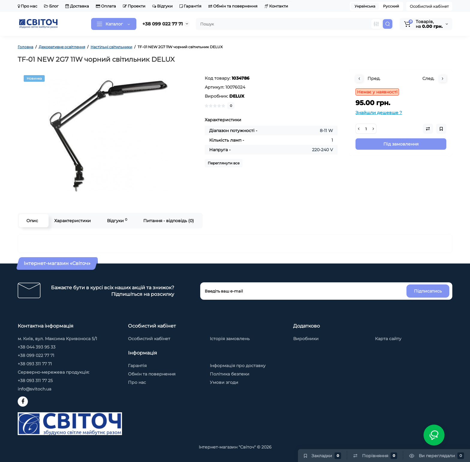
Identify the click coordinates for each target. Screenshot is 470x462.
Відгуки (162, 6)
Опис (32, 220)
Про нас (27, 6)
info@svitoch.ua (34, 389)
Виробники (306, 338)
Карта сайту (388, 338)
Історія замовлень (230, 338)
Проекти (134, 6)
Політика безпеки (229, 374)
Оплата (106, 6)
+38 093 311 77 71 (35, 363)
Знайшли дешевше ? (378, 112)
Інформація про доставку (238, 365)
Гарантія (190, 6)
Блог (51, 6)
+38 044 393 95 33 (36, 347)
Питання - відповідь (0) (168, 220)
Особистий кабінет (429, 6)
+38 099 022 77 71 (162, 24)
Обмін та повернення (232, 6)
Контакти (276, 6)
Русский (391, 6)
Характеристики (72, 220)
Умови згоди (224, 382)
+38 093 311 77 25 (35, 380)
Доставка (77, 6)
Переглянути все (223, 163)
